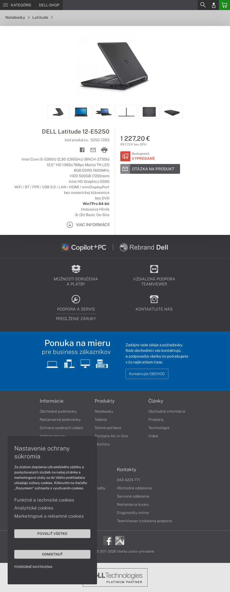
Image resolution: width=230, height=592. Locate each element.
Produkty (105, 401)
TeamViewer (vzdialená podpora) (144, 521)
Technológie (158, 428)
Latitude (42, 17)
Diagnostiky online (133, 513)
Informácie (51, 401)
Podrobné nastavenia (34, 566)
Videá (153, 436)
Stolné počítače (108, 428)
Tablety (101, 419)
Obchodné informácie (166, 411)
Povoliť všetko (50, 533)
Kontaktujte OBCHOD (147, 374)
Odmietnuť (50, 554)
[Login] (213, 5)
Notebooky (17, 17)
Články (155, 401)
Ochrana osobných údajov (61, 428)
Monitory (102, 444)
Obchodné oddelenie (134, 488)
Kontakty (126, 469)
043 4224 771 (128, 480)
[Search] (202, 5)
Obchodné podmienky (58, 411)
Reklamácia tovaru (133, 504)
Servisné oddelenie (133, 496)
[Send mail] (93, 150)
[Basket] (224, 5)
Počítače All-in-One (111, 436)
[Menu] (17, 5)
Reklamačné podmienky (60, 419)
